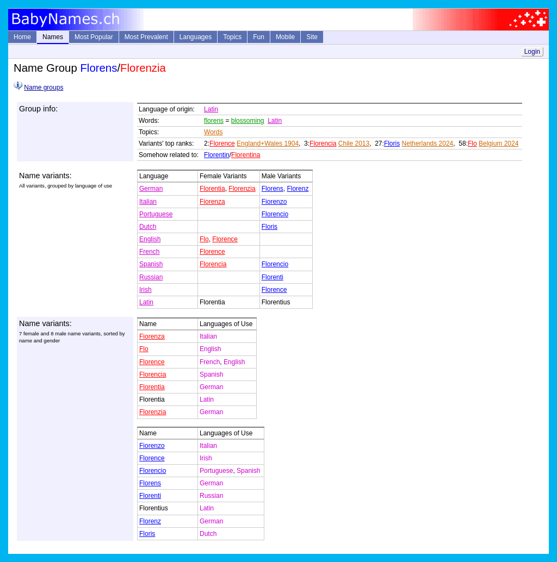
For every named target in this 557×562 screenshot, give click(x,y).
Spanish (151, 264)
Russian (151, 277)
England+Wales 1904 (268, 143)
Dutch (147, 226)
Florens (272, 188)
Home (22, 37)
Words (213, 132)
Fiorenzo (274, 201)
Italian (148, 201)
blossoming (247, 120)
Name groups (43, 87)
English (149, 239)
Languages (196, 37)
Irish (145, 290)
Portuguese (155, 214)
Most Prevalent (146, 37)
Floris (392, 143)
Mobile (285, 37)
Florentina (245, 155)
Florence (222, 143)
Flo (472, 143)
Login (532, 51)
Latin (211, 109)
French (149, 251)
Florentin (217, 155)
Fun (258, 37)
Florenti (272, 277)
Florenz (297, 188)
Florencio (275, 214)
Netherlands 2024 (428, 143)
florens (214, 120)
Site (312, 37)
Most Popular (94, 37)
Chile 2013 (353, 143)
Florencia (323, 143)
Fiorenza (212, 201)
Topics (232, 37)
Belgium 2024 (498, 143)
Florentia (212, 188)
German (151, 188)
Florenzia (241, 188)
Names (52, 37)
